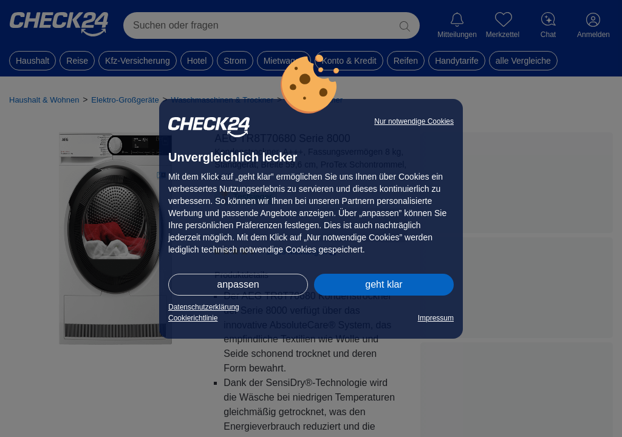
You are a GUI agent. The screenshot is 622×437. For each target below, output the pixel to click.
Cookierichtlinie (192, 318)
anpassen (238, 284)
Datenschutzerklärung (203, 307)
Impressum (436, 318)
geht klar (383, 284)
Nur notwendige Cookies (414, 121)
